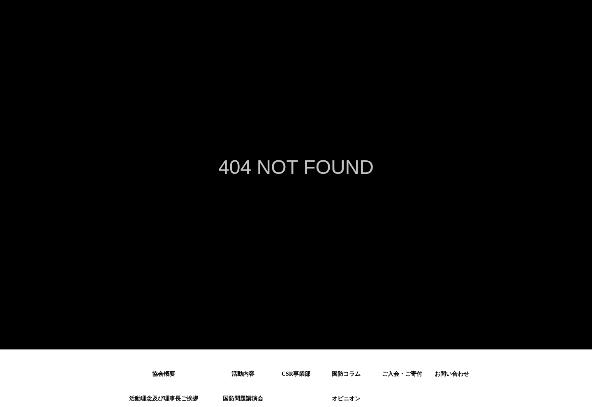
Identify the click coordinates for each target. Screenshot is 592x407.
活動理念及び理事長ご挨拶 (163, 397)
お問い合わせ (452, 374)
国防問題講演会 (243, 397)
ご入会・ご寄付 (402, 374)
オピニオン (346, 397)
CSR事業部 (296, 374)
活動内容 (242, 374)
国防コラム (346, 374)
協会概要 (163, 374)
